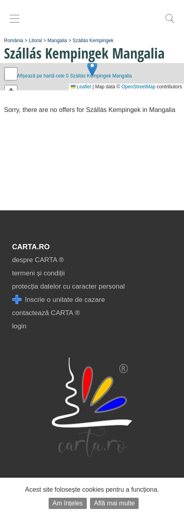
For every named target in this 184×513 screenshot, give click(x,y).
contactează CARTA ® (46, 313)
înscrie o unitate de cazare (58, 299)
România (13, 40)
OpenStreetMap (138, 87)
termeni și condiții (38, 273)
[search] (169, 22)
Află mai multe (114, 503)
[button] (92, 68)
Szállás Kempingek (92, 40)
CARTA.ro (31, 247)
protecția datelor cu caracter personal (68, 286)
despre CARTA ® (38, 260)
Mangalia (57, 40)
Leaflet (81, 87)
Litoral (35, 40)
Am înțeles (68, 503)
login (19, 326)
